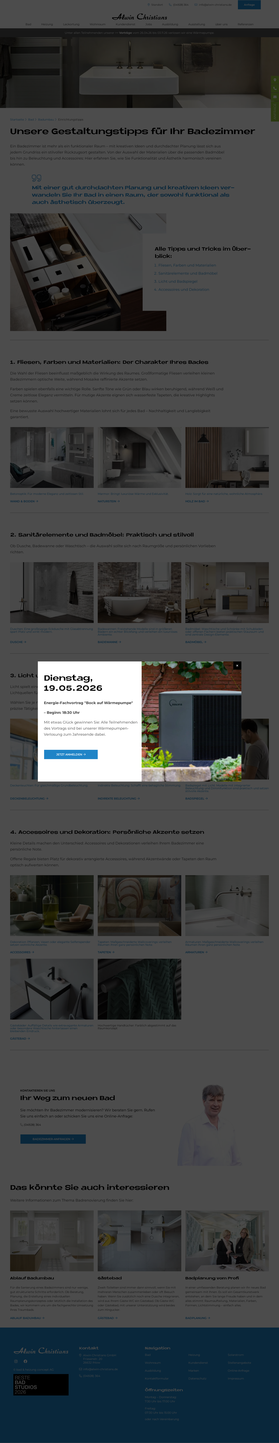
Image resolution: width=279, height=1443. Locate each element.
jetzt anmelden (69, 754)
